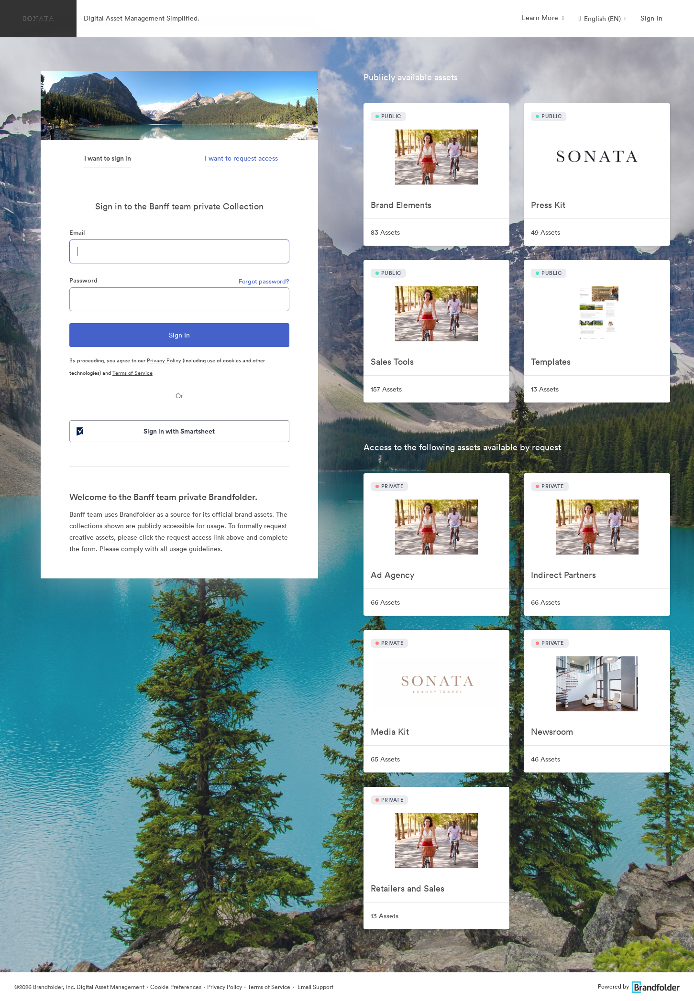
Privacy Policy (164, 360)
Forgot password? (264, 281)
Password (83, 280)
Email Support (314, 987)
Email (77, 232)
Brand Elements (401, 204)
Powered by (639, 986)
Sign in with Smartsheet (145, 431)
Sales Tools (392, 361)
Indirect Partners (563, 574)
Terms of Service (132, 373)
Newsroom (552, 731)
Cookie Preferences (175, 987)
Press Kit (548, 204)
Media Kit (390, 731)
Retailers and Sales (407, 888)
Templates (551, 361)
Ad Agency (392, 574)
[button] (602, 18)
